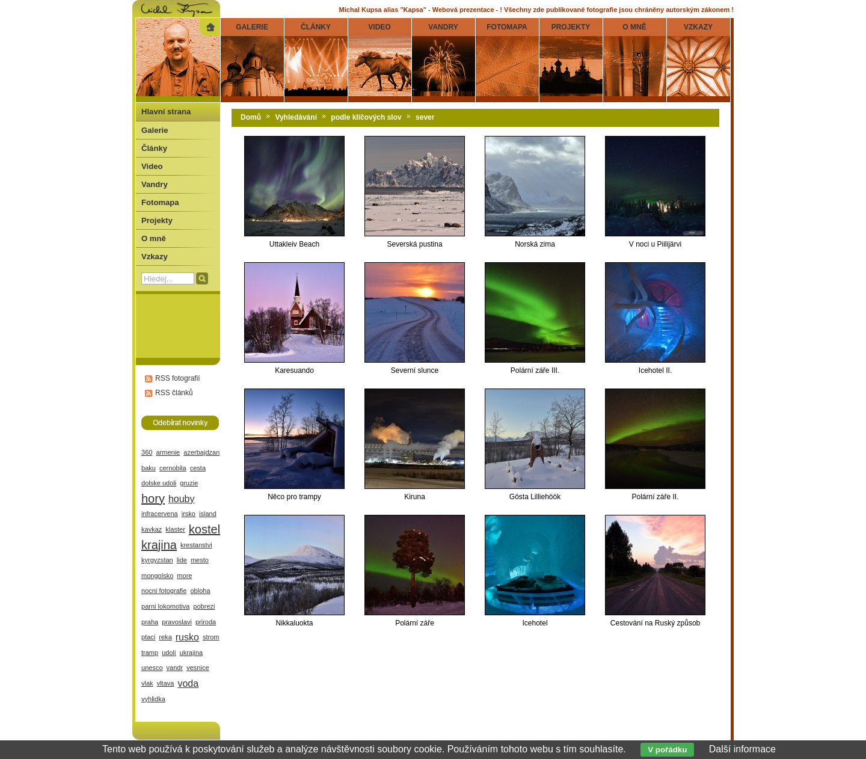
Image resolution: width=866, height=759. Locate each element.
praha (149, 621)
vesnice (197, 667)
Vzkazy (154, 256)
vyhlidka (153, 698)
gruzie (189, 483)
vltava (165, 683)
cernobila (172, 468)
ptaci (148, 637)
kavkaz (151, 529)
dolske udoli (158, 483)
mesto (200, 560)
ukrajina (191, 652)
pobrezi (204, 606)
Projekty (157, 220)
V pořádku (667, 749)
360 (146, 452)
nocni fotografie (163, 590)
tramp (149, 652)
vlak (147, 683)
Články (154, 148)
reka (165, 637)
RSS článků (174, 393)
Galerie (154, 130)
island (207, 513)
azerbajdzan (201, 452)
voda (187, 683)
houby (181, 499)
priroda (205, 621)
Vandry (154, 184)
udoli (169, 652)
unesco (152, 667)
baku (148, 468)
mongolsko (157, 575)
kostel (204, 529)
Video (151, 166)
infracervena (159, 513)
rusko (187, 637)
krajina (159, 545)
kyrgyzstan (157, 560)
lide (182, 560)
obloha (200, 590)
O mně (153, 238)
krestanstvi (196, 545)
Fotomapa (160, 202)
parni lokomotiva (165, 606)
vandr (175, 667)
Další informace (742, 749)
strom (211, 637)
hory (153, 498)
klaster (175, 529)
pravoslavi (177, 621)
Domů (251, 117)
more (184, 575)
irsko (188, 513)
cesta (198, 468)
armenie (168, 452)
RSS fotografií (177, 378)
